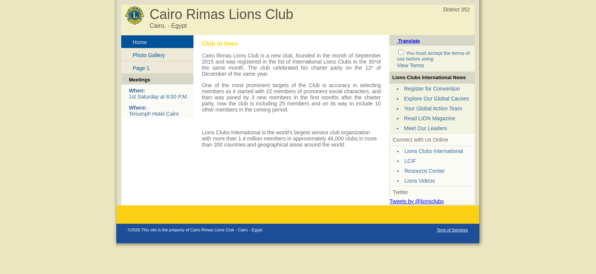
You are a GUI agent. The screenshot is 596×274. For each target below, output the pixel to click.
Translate (408, 41)
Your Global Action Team (433, 108)
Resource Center (424, 171)
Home (140, 42)
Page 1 (141, 68)
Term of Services (452, 230)
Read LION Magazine (429, 118)
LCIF (410, 161)
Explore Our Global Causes (436, 99)
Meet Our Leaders (425, 128)
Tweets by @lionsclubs (417, 201)
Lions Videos (419, 181)
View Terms (410, 65)
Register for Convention (432, 89)
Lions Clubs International (433, 151)
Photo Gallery (149, 55)
